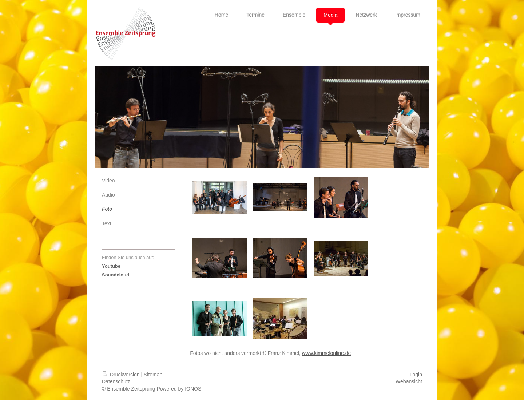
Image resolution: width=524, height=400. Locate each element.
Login (416, 374)
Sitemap (153, 374)
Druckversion (121, 374)
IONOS (193, 389)
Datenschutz (116, 381)
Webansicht (409, 381)
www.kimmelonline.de (326, 353)
